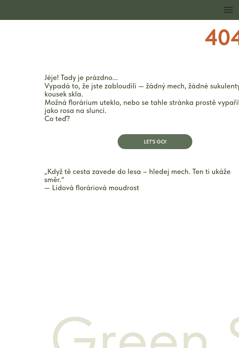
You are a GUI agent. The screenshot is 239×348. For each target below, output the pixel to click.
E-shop (38, 262)
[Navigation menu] (228, 10)
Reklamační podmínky (146, 285)
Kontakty (40, 286)
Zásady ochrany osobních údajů (158, 274)
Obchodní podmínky (144, 263)
